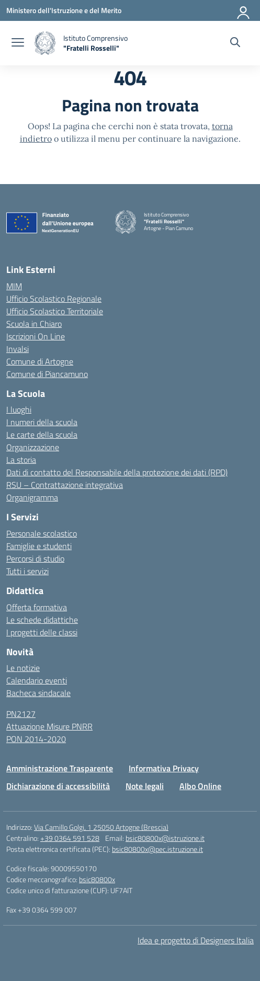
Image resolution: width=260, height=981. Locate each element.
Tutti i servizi (27, 571)
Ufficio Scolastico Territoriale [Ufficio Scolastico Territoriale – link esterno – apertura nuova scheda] (54, 311)
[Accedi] (244, 10)
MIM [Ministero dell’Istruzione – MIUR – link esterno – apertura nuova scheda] (14, 286)
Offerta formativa (36, 607)
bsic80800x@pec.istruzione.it (157, 848)
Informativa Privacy (164, 768)
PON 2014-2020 (36, 739)
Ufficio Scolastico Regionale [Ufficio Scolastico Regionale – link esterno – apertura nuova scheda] (53, 298)
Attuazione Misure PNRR (49, 726)
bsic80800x (97, 879)
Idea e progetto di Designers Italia (196, 940)
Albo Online (200, 786)
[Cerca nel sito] (235, 43)
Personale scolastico (41, 533)
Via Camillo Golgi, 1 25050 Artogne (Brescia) (101, 827)
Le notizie (23, 667)
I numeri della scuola (41, 422)
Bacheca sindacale (38, 693)
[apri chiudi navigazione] (18, 43)
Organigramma (32, 497)
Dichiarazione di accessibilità (58, 786)
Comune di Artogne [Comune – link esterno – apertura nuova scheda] (39, 361)
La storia (21, 459)
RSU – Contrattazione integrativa (64, 484)
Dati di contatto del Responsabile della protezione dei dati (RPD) (117, 472)
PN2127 (21, 714)
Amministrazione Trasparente (59, 768)
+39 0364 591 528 (69, 837)
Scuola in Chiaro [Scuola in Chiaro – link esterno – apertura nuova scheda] (34, 323)
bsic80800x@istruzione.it (165, 837)
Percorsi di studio (35, 558)
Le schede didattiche (42, 619)
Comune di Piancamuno (47, 374)
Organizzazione (32, 447)
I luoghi (18, 409)
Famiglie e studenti (39, 546)
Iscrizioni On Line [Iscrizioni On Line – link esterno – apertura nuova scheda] (35, 336)
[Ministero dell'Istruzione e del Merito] (63, 10)
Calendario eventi (36, 680)
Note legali (145, 786)
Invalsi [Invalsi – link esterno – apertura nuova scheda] (17, 349)
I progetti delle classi (41, 632)
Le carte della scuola (41, 434)
